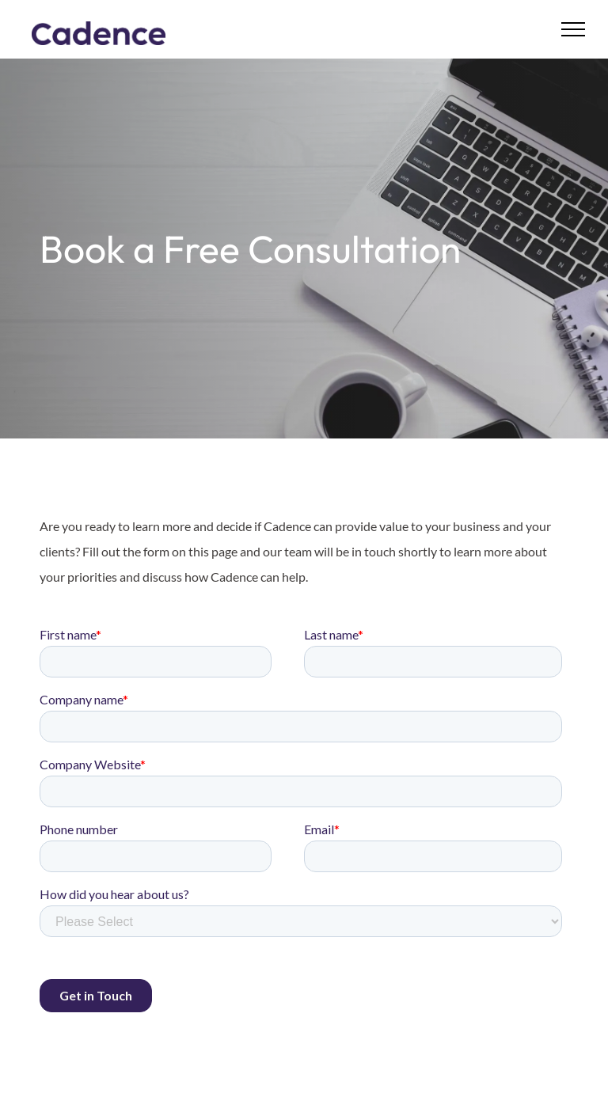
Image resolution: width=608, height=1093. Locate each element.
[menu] (573, 29)
